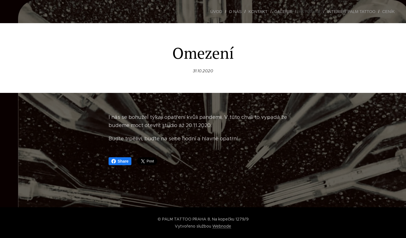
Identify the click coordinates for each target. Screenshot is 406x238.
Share (120, 161)
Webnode (221, 226)
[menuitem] (223, 12)
